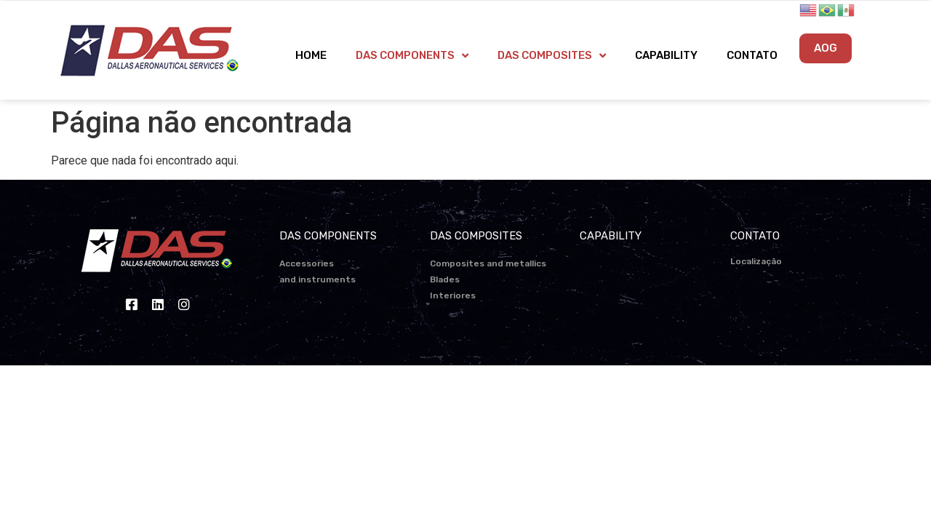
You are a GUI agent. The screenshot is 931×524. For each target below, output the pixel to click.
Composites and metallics (488, 263)
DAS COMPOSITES (552, 55)
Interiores (453, 295)
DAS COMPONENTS (412, 55)
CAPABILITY (666, 55)
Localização (756, 261)
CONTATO (752, 55)
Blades (445, 279)
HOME (311, 55)
